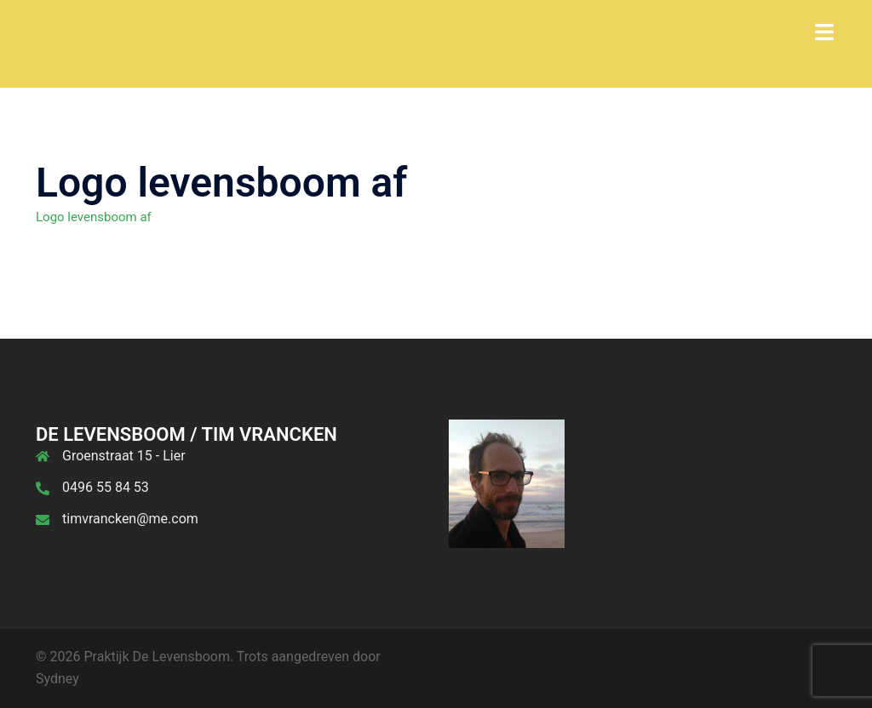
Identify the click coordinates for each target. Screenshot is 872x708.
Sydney (57, 679)
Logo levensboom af (94, 217)
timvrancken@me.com (130, 519)
